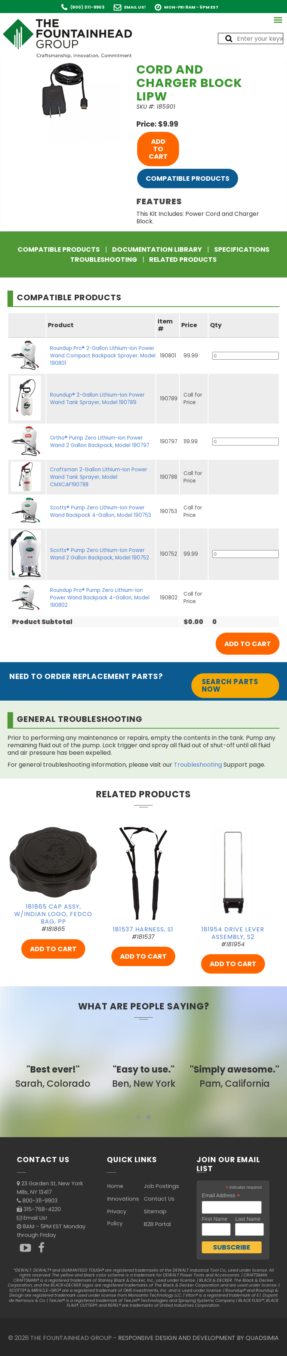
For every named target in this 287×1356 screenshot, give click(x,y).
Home (115, 1186)
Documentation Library (157, 249)
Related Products (183, 259)
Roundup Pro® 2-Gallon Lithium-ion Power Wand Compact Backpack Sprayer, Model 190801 (102, 356)
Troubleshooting (103, 259)
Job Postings (161, 1186)
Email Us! (135, 7)
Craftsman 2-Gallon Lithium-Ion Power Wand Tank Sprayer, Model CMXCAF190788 (98, 477)
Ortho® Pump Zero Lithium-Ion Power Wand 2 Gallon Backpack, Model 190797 (99, 441)
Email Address (221, 1195)
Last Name (247, 1219)
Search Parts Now (230, 685)
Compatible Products (187, 178)
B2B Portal (157, 1224)
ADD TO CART (158, 149)
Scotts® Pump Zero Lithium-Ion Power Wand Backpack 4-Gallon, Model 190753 (100, 511)
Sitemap (155, 1211)
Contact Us (159, 1199)
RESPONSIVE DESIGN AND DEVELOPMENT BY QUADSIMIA (198, 1338)
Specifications (241, 249)
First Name (214, 1219)
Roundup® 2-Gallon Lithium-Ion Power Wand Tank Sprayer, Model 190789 (97, 398)
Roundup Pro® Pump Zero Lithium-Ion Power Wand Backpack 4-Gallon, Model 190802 (99, 598)
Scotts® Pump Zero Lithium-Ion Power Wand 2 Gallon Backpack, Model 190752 (99, 554)
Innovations (123, 1199)
